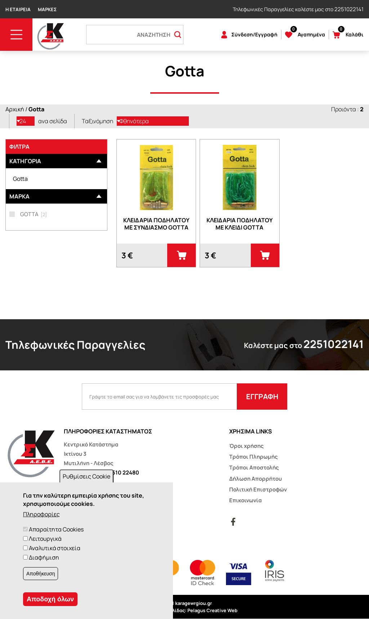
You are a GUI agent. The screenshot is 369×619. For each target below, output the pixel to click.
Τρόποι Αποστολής (254, 467)
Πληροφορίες (41, 514)
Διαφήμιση (44, 557)
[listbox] (26, 121)
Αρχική (14, 109)
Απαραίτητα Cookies (56, 529)
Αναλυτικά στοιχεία (54, 548)
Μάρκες (47, 9)
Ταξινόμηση (97, 121)
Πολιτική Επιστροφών (258, 489)
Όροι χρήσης (246, 446)
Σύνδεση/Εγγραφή (254, 34)
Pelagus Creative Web (212, 610)
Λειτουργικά (45, 539)
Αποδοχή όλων (50, 599)
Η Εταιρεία (18, 9)
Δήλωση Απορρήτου (255, 478)
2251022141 (349, 9)
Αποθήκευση (40, 573)
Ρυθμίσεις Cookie (86, 476)
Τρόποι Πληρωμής (253, 456)
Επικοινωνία (245, 500)
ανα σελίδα (52, 121)
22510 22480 (122, 472)
